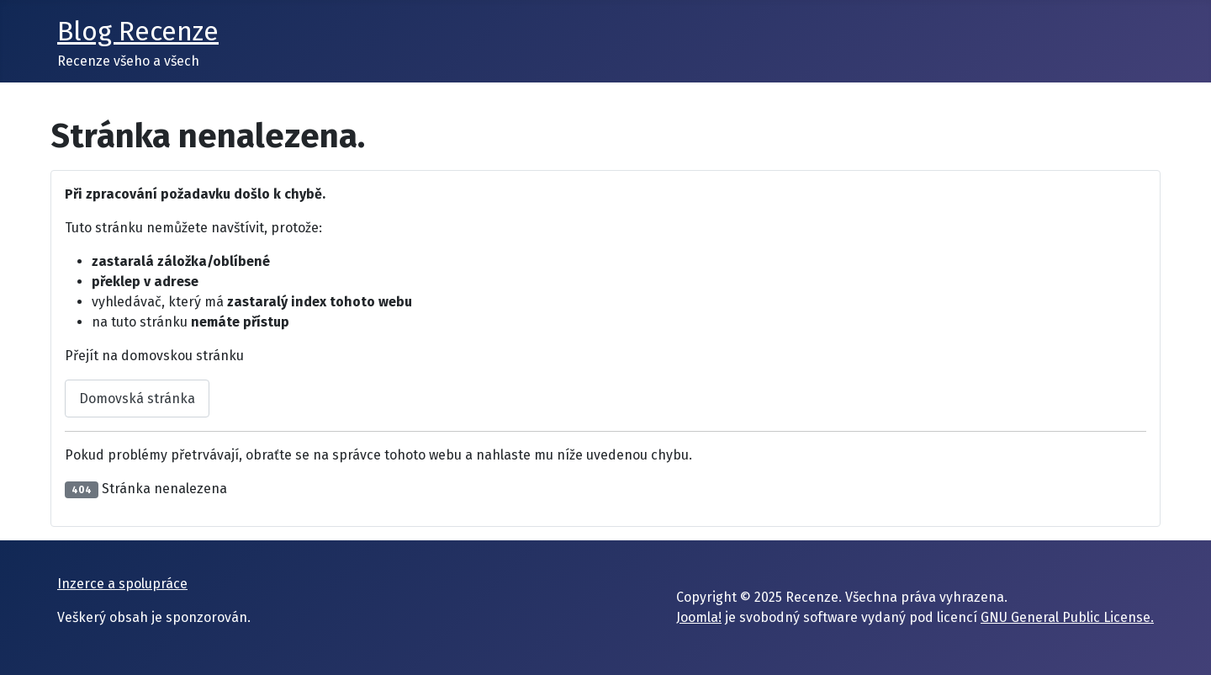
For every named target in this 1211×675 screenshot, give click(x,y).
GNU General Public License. (1067, 617)
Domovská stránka (137, 399)
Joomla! (699, 617)
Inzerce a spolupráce (122, 584)
